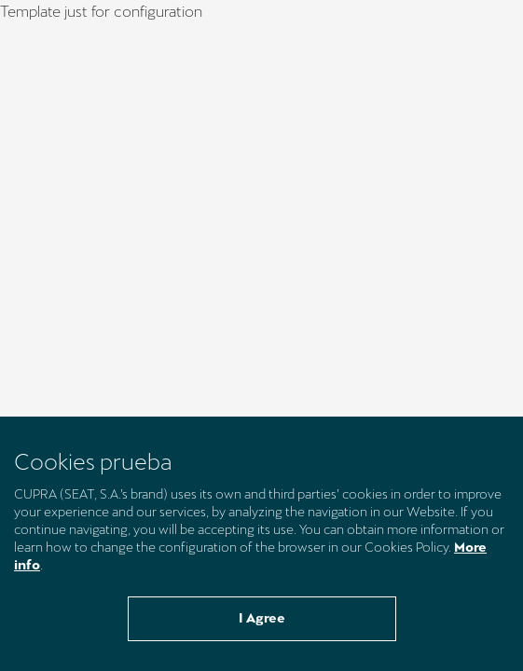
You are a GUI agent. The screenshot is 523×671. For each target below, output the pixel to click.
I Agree (262, 617)
